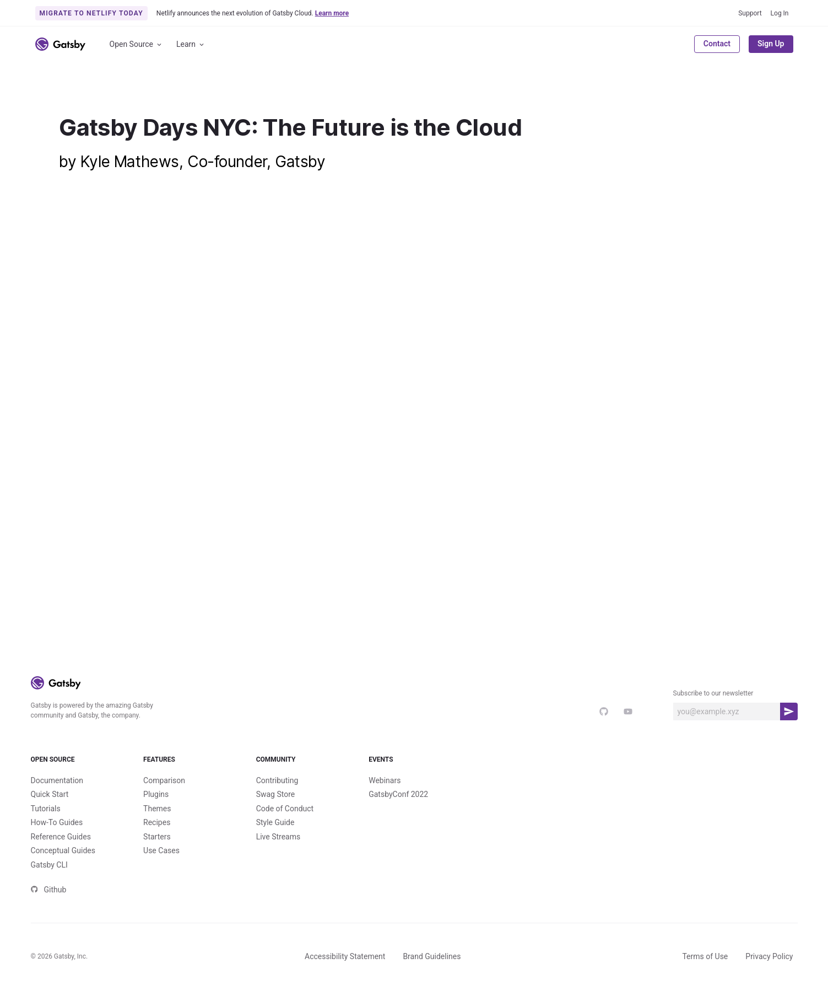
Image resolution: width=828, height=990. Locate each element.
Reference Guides (61, 836)
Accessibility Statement (345, 956)
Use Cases (161, 850)
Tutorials (46, 808)
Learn (190, 44)
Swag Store (275, 794)
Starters (157, 836)
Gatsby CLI (49, 864)
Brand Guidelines (432, 956)
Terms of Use (705, 956)
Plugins (156, 794)
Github (49, 889)
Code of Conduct (285, 808)
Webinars (385, 780)
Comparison (164, 780)
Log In (780, 13)
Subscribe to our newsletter (713, 693)
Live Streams (278, 836)
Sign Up (770, 43)
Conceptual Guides (63, 850)
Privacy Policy (769, 956)
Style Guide (275, 822)
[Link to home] (60, 44)
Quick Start (50, 794)
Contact (716, 43)
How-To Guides (57, 822)
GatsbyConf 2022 (398, 794)
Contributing (277, 780)
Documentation (57, 780)
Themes (157, 808)
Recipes (156, 822)
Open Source (137, 44)
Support (749, 13)
